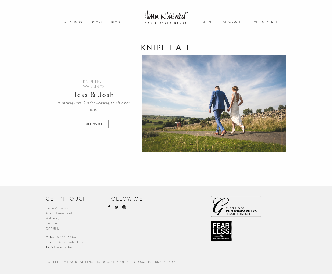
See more (93, 124)
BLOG (115, 22)
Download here (64, 247)
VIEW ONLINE (234, 22)
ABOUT (208, 22)
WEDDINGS (73, 22)
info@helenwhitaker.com (71, 242)
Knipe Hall (94, 81)
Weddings (93, 87)
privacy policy (165, 262)
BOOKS (96, 22)
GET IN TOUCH (265, 22)
